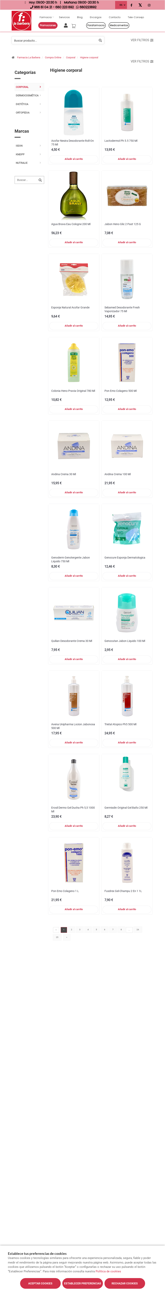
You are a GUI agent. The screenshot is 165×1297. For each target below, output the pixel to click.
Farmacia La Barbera (28, 57)
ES (121, 4)
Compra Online (53, 57)
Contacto (114, 17)
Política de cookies (108, 1271)
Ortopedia (22, 112)
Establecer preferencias (82, 1283)
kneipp (20, 154)
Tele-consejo (136, 17)
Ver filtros (142, 40)
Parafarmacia (95, 25)
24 (138, 929)
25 (57, 937)
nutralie (21, 162)
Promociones (48, 25)
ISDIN (19, 145)
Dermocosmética (27, 95)
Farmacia (46, 17)
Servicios (64, 17)
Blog (80, 17)
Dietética (22, 104)
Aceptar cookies (40, 1283)
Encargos (96, 17)
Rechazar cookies (125, 1283)
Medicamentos (119, 25)
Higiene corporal (89, 57)
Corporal (70, 57)
